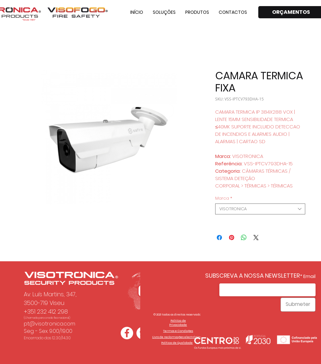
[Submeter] (298, 305)
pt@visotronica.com (49, 323)
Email (309, 276)
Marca (223, 198)
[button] (164, 12)
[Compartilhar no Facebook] (219, 237)
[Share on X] (256, 237)
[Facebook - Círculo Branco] (127, 333)
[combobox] (260, 209)
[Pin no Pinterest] (231, 237)
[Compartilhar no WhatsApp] (244, 237)
